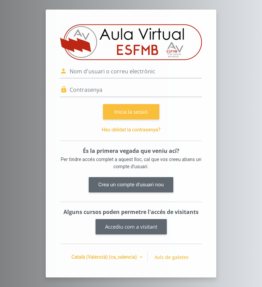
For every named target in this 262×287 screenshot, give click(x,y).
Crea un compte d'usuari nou (131, 185)
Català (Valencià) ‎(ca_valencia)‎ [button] (104, 257)
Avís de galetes (172, 257)
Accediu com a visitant (131, 226)
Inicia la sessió (131, 111)
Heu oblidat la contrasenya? (131, 129)
